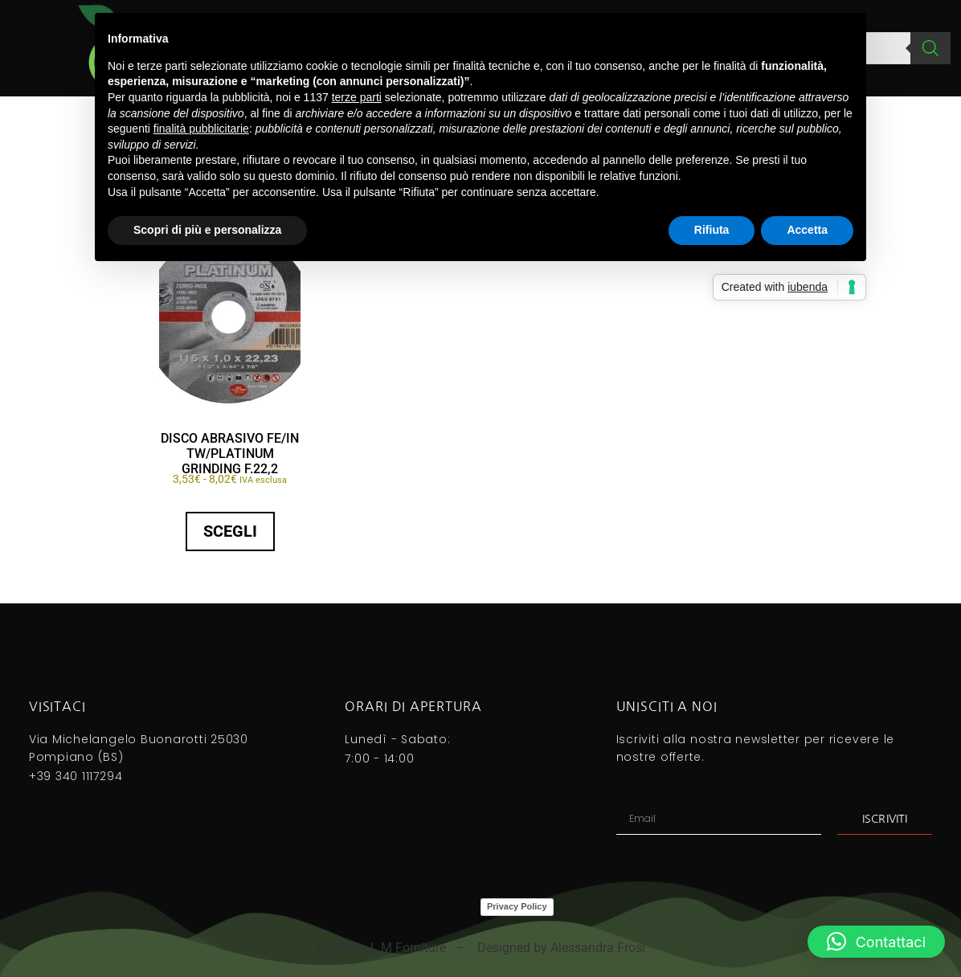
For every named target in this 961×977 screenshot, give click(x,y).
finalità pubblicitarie (201, 128)
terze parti (357, 97)
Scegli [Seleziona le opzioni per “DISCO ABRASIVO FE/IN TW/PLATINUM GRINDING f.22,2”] (230, 531)
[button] (876, 942)
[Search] (930, 48)
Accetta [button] (807, 229)
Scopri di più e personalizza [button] (207, 229)
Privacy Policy (517, 906)
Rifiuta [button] (712, 229)
